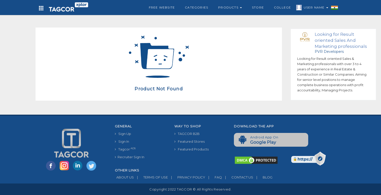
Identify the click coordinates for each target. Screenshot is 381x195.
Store (258, 7)
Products (230, 7)
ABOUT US (124, 177)
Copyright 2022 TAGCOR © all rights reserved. (190, 189)
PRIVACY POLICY (186, 177)
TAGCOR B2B (187, 134)
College (282, 7)
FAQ (213, 177)
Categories (196, 7)
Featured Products (191, 149)
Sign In (122, 141)
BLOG (262, 177)
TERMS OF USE (151, 177)
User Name (314, 8)
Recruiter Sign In (129, 157)
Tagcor (125, 149)
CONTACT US (237, 177)
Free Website (162, 7)
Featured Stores (189, 141)
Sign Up (123, 134)
